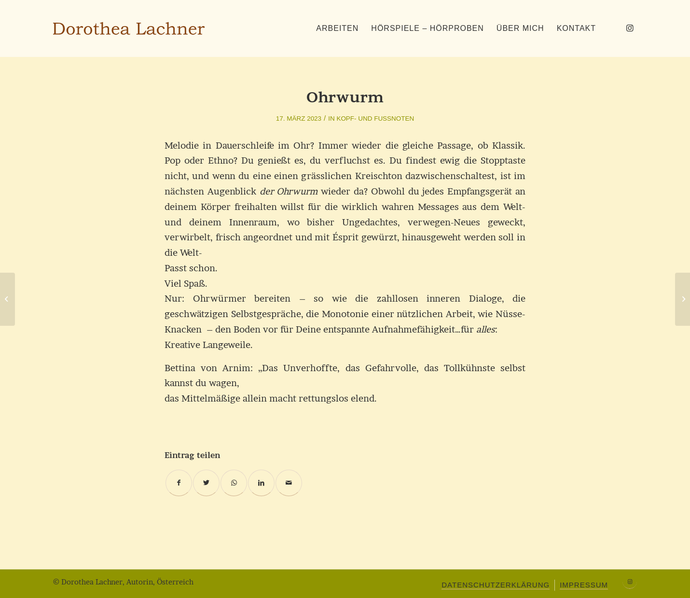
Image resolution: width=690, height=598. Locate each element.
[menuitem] (337, 28)
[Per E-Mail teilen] (289, 483)
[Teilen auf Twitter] (206, 483)
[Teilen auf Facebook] (179, 483)
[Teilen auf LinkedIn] (261, 483)
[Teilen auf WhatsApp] (234, 483)
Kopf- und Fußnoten (375, 118)
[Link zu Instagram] (629, 28)
